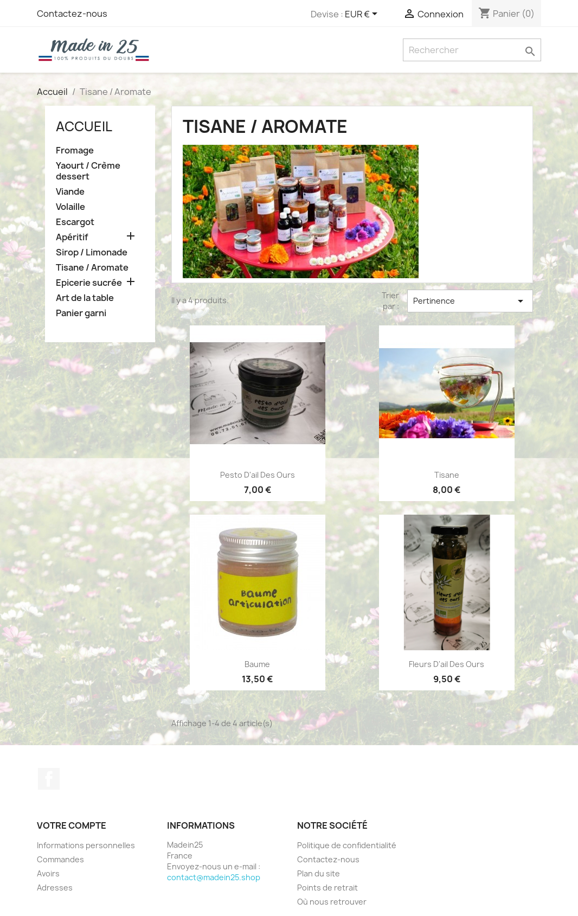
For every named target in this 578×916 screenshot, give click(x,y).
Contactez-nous (72, 14)
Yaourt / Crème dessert (88, 171)
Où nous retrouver (332, 901)
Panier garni (81, 313)
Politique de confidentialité (346, 845)
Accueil (84, 126)
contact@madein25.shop (213, 877)
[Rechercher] (472, 50)
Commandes (60, 859)
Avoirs (48, 873)
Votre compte (71, 825)
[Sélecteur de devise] (363, 14)
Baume (257, 664)
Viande (70, 191)
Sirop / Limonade (91, 252)
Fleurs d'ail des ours (446, 664)
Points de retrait (327, 887)
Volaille (70, 207)
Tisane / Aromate (92, 267)
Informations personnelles (86, 845)
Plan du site (318, 873)
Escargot (75, 222)
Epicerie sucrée (89, 283)
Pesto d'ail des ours (257, 475)
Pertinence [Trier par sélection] (470, 301)
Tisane (446, 475)
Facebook (49, 779)
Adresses (55, 887)
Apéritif (72, 237)
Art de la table (85, 298)
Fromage (75, 150)
